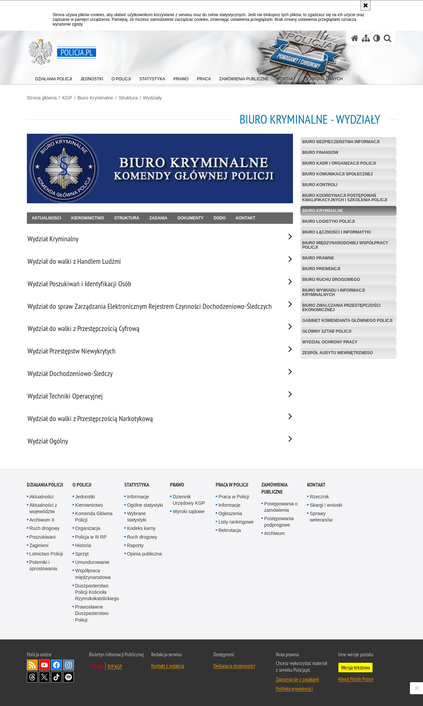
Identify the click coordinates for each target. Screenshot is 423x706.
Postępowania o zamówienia (281, 507)
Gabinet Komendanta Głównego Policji (347, 320)
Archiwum (274, 533)
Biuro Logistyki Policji (328, 221)
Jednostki (85, 496)
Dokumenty (191, 218)
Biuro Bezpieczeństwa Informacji (341, 141)
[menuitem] (54, 77)
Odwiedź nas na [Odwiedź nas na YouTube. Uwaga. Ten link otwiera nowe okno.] (44, 665)
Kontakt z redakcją (167, 665)
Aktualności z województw (43, 508)
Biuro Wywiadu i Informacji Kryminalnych (333, 292)
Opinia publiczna (144, 553)
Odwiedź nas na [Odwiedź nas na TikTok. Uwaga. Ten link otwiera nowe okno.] (56, 677)
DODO (220, 218)
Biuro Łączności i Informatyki (336, 232)
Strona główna (42, 97)
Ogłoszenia (230, 513)
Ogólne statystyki (145, 505)
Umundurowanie (92, 562)
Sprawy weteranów (321, 517)
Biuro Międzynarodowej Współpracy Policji (345, 245)
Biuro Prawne (318, 258)
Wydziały (152, 97)
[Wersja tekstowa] (376, 38)
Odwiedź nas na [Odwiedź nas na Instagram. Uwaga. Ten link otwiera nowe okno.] (68, 665)
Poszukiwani (43, 537)
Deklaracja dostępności (234, 665)
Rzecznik (319, 496)
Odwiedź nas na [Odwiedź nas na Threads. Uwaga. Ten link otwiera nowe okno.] (32, 677)
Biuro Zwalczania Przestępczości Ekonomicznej (341, 307)
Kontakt (245, 218)
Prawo (177, 484)
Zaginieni (39, 545)
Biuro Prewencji (321, 268)
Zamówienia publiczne (274, 488)
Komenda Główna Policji (94, 517)
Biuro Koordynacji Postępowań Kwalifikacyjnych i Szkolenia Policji (344, 197)
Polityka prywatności (294, 688)
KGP (67, 97)
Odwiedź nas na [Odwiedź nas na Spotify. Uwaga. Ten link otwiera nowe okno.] (68, 677)
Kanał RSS (32, 665)
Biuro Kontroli (320, 184)
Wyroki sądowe (189, 511)
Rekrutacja (229, 530)
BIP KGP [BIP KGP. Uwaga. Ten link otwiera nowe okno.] (115, 666)
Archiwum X (42, 520)
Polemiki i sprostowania (43, 565)
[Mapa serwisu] (366, 38)
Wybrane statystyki (136, 517)
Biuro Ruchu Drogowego (331, 279)
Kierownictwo (87, 218)
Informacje (138, 496)
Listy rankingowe (235, 522)
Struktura (128, 97)
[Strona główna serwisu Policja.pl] (354, 38)
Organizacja (87, 528)
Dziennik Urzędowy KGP (189, 500)
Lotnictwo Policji (46, 553)
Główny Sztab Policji (326, 331)
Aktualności (46, 218)
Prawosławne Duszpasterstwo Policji (92, 613)
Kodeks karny (141, 528)
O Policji (82, 484)
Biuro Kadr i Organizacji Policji (339, 163)
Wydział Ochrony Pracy (329, 342)
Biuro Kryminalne (95, 97)
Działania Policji (45, 484)
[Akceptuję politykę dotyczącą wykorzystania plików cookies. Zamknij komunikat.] (366, 5)
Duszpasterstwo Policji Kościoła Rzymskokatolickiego (97, 592)
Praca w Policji (232, 484)
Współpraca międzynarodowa (93, 574)
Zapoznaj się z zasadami (297, 679)
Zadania (159, 218)
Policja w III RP (91, 537)
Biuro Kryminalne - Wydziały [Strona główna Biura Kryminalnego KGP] (310, 119)
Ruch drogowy (45, 528)
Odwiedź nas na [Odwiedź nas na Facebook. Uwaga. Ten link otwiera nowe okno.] (56, 665)
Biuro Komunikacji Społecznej (337, 174)
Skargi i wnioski (326, 505)
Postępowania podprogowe (279, 522)
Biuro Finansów (320, 152)
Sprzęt (82, 553)
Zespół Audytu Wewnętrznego (337, 352)
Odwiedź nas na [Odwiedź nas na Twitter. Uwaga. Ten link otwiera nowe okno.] (44, 677)
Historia (83, 545)
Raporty (135, 545)
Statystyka (136, 484)
